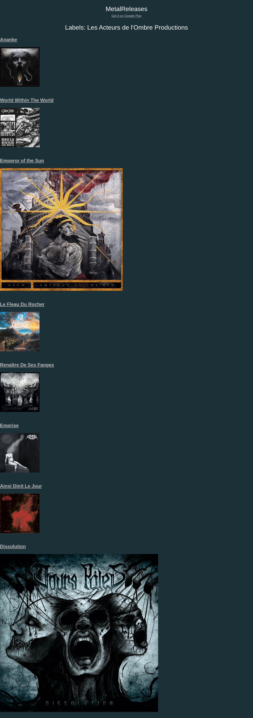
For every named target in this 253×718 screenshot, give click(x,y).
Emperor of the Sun (22, 160)
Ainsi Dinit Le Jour (21, 486)
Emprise (9, 425)
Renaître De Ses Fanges (27, 364)
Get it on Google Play (126, 16)
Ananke (8, 39)
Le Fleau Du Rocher (22, 304)
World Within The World (27, 100)
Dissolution (13, 546)
